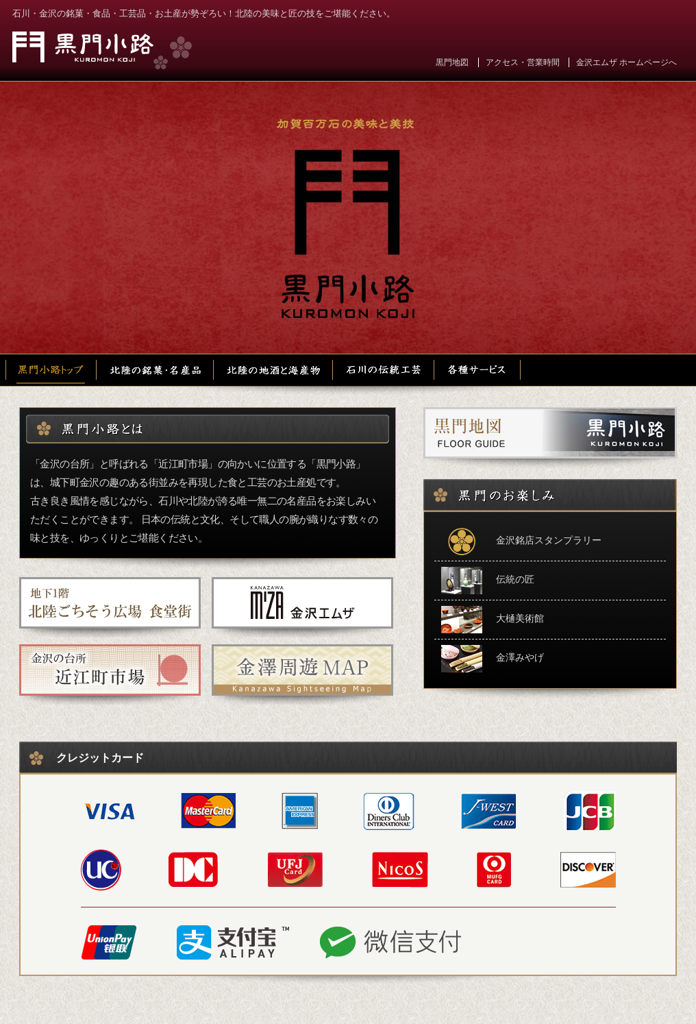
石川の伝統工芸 (384, 370)
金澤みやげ (492, 658)
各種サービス (478, 370)
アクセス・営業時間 (523, 62)
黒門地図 (452, 62)
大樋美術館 (492, 619)
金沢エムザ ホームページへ (626, 62)
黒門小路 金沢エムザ (102, 50)
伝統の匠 (487, 580)
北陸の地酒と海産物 (274, 370)
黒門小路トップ (51, 370)
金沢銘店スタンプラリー (521, 541)
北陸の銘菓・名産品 (156, 370)
